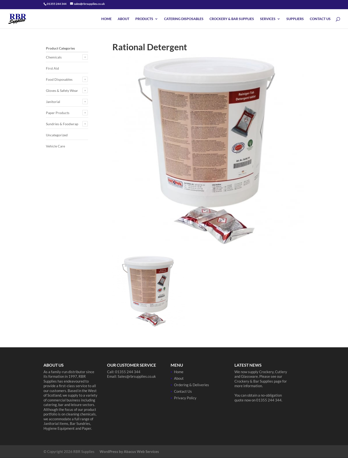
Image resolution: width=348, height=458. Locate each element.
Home (106, 19)
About (123, 19)
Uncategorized (57, 135)
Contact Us (320, 19)
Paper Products (57, 113)
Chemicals (54, 57)
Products (144, 19)
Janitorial (53, 102)
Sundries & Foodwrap (62, 124)
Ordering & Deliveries (191, 385)
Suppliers (295, 19)
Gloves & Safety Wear (62, 90)
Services (268, 19)
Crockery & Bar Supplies (232, 19)
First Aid (52, 68)
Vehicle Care (55, 146)
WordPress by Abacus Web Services (129, 451)
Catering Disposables (183, 19)
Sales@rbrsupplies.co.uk (137, 376)
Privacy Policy (185, 398)
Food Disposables (59, 79)
